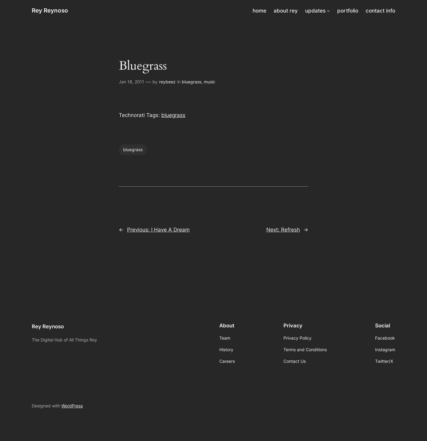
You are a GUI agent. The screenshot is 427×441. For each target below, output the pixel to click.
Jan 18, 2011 (131, 81)
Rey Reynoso (50, 10)
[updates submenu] (328, 10)
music (209, 81)
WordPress (72, 405)
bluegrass (191, 81)
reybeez (167, 81)
